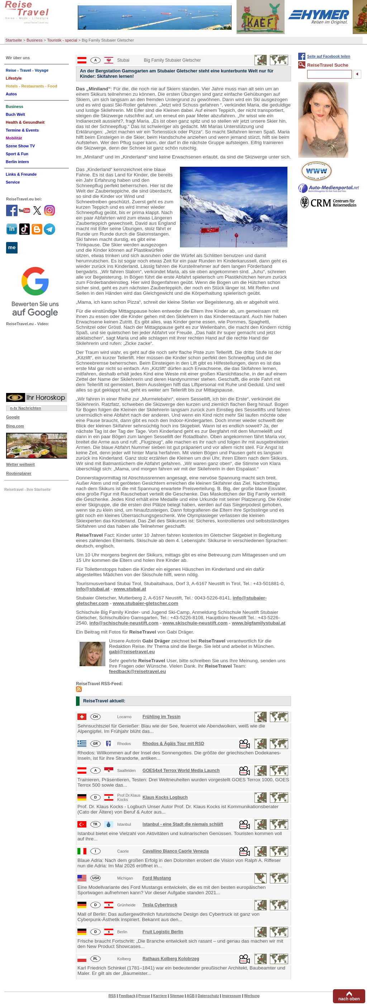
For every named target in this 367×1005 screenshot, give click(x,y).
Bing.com (15, 426)
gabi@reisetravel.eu (132, 651)
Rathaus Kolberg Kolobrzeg (171, 958)
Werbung (251, 996)
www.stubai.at (130, 589)
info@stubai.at (92, 589)
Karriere (160, 996)
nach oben (349, 998)
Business (35, 40)
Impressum (231, 996)
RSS (112, 996)
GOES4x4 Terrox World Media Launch (181, 770)
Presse (144, 996)
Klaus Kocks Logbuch (165, 797)
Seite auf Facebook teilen (328, 56)
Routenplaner (19, 473)
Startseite (13, 40)
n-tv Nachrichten (25, 408)
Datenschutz (208, 996)
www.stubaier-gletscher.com (145, 603)
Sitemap (177, 996)
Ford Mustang (157, 878)
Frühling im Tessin (162, 716)
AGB (191, 996)
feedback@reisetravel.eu (137, 671)
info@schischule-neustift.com (124, 623)
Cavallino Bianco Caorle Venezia (176, 851)
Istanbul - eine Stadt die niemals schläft (183, 824)
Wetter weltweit (20, 464)
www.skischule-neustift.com (195, 623)
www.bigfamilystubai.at (259, 623)
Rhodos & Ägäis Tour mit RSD (173, 743)
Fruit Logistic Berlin (163, 931)
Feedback (127, 996)
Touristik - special (62, 40)
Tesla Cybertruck (160, 904)
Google (13, 417)
